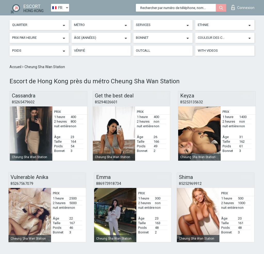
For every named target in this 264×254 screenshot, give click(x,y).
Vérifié (79, 50)
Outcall (143, 50)
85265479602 (23, 102)
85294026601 (106, 102)
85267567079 (22, 183)
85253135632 (191, 102)
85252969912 (190, 183)
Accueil (16, 67)
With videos (208, 50)
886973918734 (108, 183)
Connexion (242, 7)
